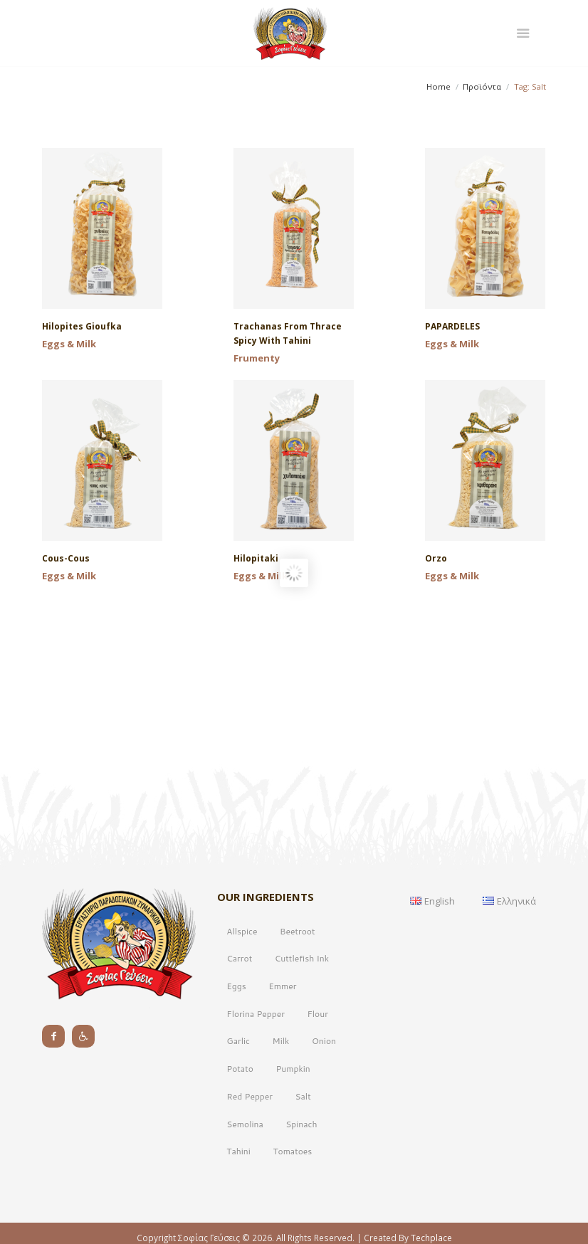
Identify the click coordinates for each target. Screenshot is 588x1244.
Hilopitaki (255, 558)
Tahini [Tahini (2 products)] (238, 1204)
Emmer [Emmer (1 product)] (282, 1039)
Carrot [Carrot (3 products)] (239, 1011)
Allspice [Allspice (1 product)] (241, 984)
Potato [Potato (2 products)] (239, 1121)
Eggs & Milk (69, 343)
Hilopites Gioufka (82, 326)
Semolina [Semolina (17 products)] (244, 1177)
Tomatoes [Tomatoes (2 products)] (292, 1204)
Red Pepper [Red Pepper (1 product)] (249, 1149)
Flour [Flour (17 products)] (317, 1066)
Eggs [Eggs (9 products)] (236, 1039)
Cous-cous (66, 558)
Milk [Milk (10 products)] (281, 1093)
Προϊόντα (482, 86)
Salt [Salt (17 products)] (303, 1149)
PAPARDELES (452, 326)
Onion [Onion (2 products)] (324, 1093)
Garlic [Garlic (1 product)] (238, 1093)
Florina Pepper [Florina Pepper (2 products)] (255, 1066)
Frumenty (256, 358)
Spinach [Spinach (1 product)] (301, 1177)
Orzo (436, 558)
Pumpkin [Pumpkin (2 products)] (292, 1121)
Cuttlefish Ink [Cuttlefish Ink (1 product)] (302, 1011)
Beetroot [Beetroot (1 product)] (297, 984)
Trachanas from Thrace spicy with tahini (287, 333)
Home (438, 86)
